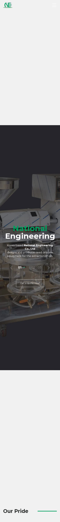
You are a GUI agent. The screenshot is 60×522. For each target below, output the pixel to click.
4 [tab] (33, 481)
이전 (11, 107)
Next (54, 345)
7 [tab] (40, 481)
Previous (5, 345)
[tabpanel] (30, 450)
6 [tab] (38, 481)
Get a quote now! (30, 122)
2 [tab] (34, 107)
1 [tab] (20, 107)
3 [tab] (40, 107)
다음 (48, 107)
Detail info (21, 391)
